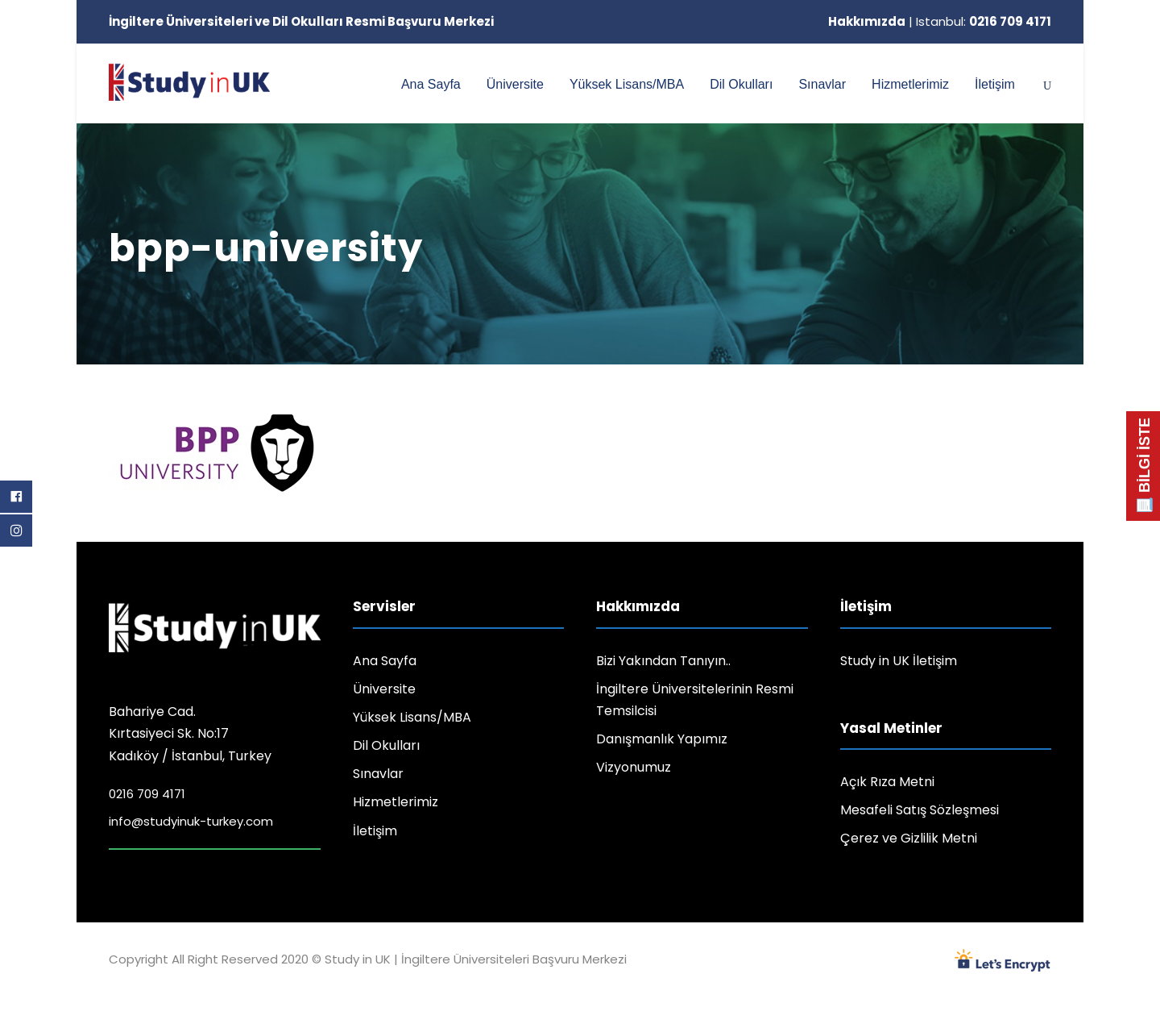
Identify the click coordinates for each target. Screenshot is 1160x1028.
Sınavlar (822, 84)
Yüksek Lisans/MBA (627, 84)
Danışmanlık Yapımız (661, 739)
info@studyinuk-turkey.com (191, 821)
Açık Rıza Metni (887, 781)
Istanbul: (983, 21)
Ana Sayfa (431, 84)
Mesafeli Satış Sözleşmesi (919, 810)
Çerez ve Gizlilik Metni (908, 838)
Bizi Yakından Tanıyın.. (663, 660)
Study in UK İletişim (898, 660)
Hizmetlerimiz (910, 84)
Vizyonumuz (633, 767)
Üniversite (515, 84)
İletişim (995, 84)
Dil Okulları (741, 84)
